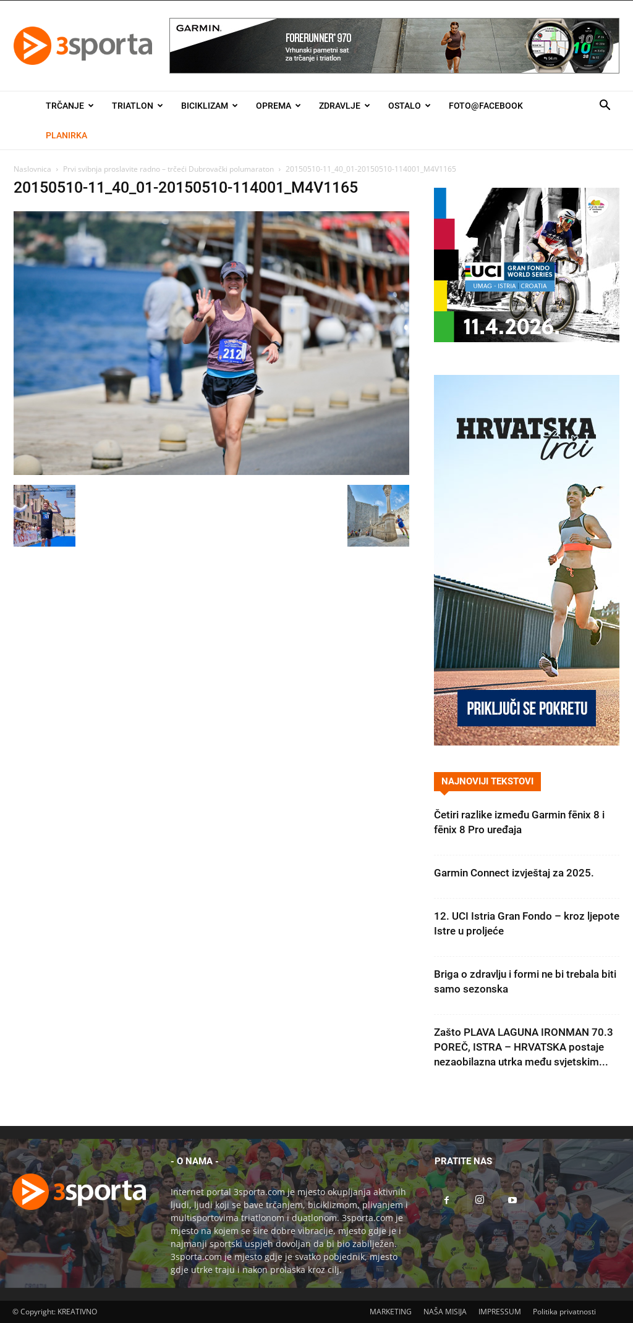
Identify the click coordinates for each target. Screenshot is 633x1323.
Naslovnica (32, 169)
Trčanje (70, 106)
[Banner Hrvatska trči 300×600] (526, 742)
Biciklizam (209, 106)
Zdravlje (344, 106)
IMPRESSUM (499, 1311)
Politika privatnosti (564, 1311)
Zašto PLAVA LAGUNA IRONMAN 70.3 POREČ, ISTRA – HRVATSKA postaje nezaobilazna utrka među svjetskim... (523, 1047)
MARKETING (391, 1311)
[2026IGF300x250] (526, 339)
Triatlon (137, 106)
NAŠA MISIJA (445, 1311)
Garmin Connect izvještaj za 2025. (514, 873)
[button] (604, 106)
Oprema (278, 106)
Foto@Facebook (486, 106)
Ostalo (409, 106)
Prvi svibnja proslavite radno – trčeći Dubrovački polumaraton (168, 169)
